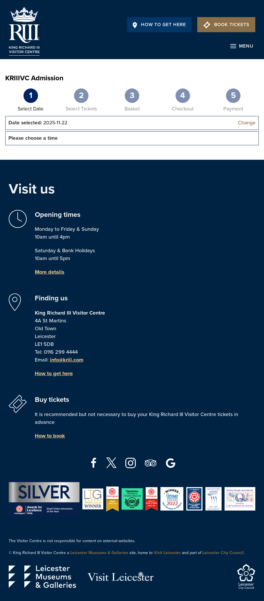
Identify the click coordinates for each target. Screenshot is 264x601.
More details (49, 272)
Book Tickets (226, 25)
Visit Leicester (167, 552)
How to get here (54, 373)
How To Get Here (159, 25)
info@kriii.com (66, 360)
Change (247, 123)
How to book (50, 436)
